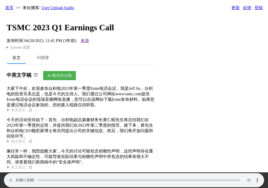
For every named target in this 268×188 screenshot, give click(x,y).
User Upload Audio (58, 7)
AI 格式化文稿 (59, 75)
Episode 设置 (20, 47)
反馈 (247, 7)
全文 (16, 57)
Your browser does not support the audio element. (134, 180)
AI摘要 (43, 57)
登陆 (258, 7)
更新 (235, 7)
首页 (9, 7)
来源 (85, 40)
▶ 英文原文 (20, 110)
